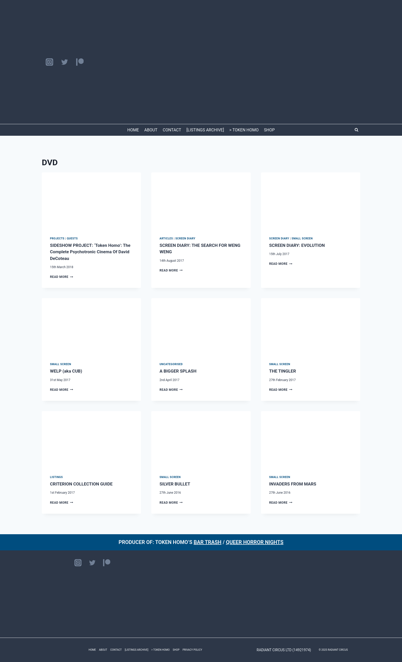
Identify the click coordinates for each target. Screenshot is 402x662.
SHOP (269, 130)
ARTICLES (166, 238)
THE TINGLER (282, 371)
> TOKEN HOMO (243, 130)
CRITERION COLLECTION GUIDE (81, 483)
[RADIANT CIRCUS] (201, 62)
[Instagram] (49, 62)
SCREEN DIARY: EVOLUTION (297, 245)
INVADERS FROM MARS (292, 483)
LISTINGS (56, 477)
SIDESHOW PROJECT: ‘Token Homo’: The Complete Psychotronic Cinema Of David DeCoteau (90, 252)
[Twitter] (64, 62)
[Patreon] (79, 62)
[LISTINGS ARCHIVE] (205, 130)
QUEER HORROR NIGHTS (254, 542)
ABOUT (150, 130)
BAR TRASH (208, 542)
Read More (61, 277)
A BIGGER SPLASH (177, 371)
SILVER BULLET (174, 483)
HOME (133, 130)
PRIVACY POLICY (192, 649)
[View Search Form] (356, 130)
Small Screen (302, 238)
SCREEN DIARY (185, 238)
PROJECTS (57, 238)
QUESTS (72, 238)
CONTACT (172, 130)
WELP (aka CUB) (66, 371)
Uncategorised (171, 364)
